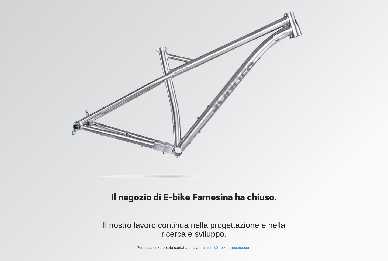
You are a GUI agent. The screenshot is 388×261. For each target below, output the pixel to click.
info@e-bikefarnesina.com (229, 247)
